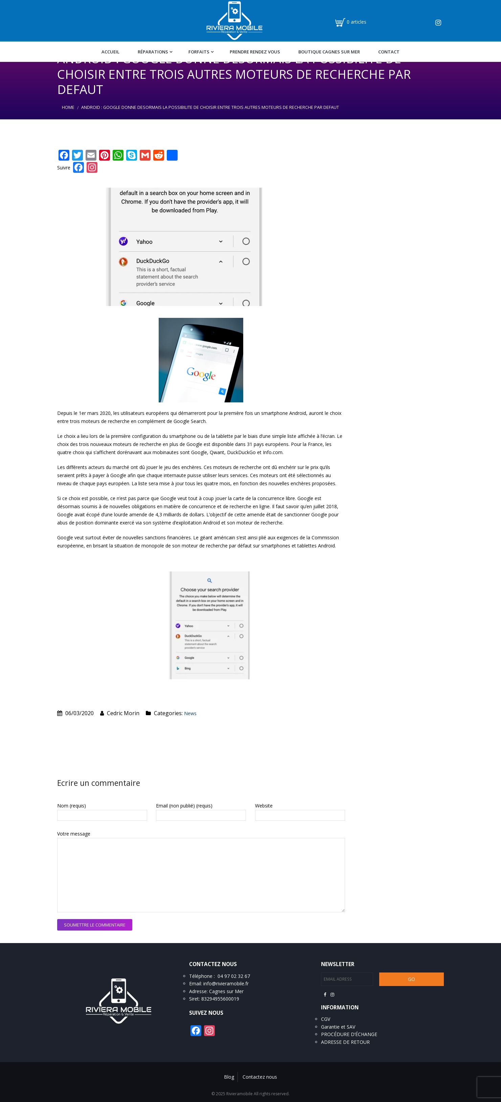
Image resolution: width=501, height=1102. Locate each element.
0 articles (356, 22)
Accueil (110, 52)
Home (68, 107)
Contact (389, 52)
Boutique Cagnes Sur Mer (329, 52)
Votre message (73, 833)
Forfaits (198, 52)
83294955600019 (220, 998)
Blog (229, 1077)
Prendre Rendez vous (255, 52)
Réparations (153, 52)
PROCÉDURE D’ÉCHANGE (349, 1034)
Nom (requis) (71, 805)
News (190, 713)
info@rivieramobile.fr (226, 983)
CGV (325, 1019)
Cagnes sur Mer (226, 991)
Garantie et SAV (338, 1027)
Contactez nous (260, 1077)
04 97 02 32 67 (234, 976)
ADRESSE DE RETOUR (345, 1042)
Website (264, 805)
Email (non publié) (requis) (184, 805)
